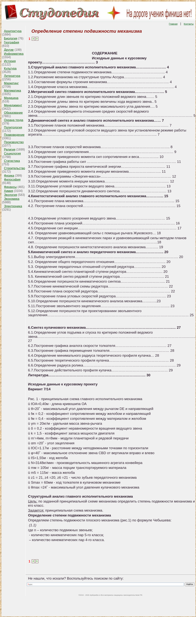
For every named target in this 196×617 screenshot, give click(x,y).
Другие (9, 49)
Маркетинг (11, 83)
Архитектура (13, 31)
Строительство (14, 168)
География (11, 42)
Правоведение (14, 134)
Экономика (11, 198)
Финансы (10, 187)
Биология (10, 38)
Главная (173, 24)
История (10, 61)
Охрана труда (13, 120)
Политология (13, 127)
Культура (10, 68)
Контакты (189, 24)
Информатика (13, 53)
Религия (9, 149)
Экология (10, 194)
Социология (12, 153)
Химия (8, 191)
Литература (12, 75)
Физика (9, 175)
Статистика (12, 160)
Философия (12, 179)
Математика (12, 90)
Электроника (13, 206)
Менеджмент (13, 105)
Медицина (11, 98)
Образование (13, 112)
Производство (14, 142)
